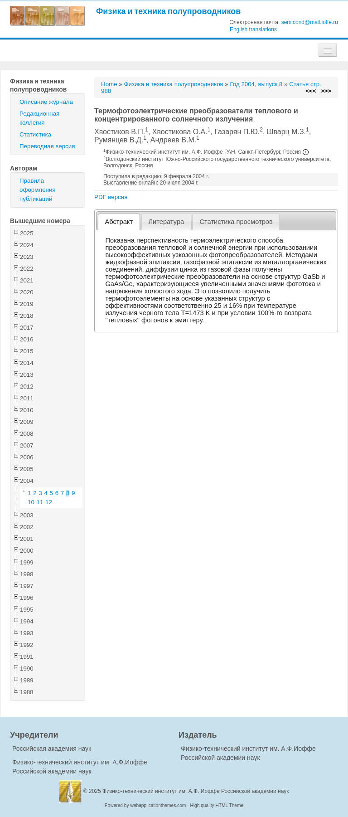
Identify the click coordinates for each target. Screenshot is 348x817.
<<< (310, 91)
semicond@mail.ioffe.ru (309, 22)
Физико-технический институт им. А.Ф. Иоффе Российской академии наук (195, 791)
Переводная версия (47, 146)
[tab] (119, 222)
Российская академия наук (51, 748)
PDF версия (110, 197)
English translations (253, 29)
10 (31, 502)
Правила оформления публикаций (37, 189)
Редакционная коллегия (39, 118)
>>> (326, 91)
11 (40, 502)
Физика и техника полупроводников (168, 11)
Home (109, 84)
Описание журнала (46, 101)
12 (48, 502)
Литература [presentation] (166, 221)
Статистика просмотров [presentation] (235, 221)
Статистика (35, 134)
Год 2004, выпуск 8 (256, 84)
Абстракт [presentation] (119, 221)
